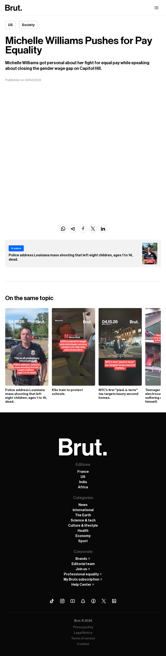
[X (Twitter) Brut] (103, 601)
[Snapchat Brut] (83, 601)
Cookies (83, 644)
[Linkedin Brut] (114, 601)
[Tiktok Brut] (52, 601)
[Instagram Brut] (62, 601)
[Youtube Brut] (72, 601)
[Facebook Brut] (93, 601)
